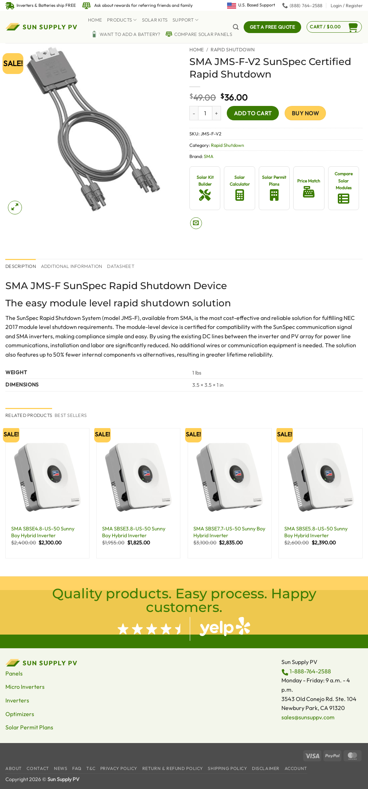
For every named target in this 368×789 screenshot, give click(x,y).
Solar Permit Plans (29, 727)
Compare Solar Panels (198, 34)
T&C (90, 768)
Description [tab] (20, 266)
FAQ (77, 768)
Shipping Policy (227, 768)
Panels (14, 673)
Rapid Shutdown (233, 49)
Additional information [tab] (71, 266)
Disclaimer (266, 768)
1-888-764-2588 (310, 671)
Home (95, 20)
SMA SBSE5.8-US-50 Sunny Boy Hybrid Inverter (316, 532)
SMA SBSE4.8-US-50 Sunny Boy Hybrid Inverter (42, 532)
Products (122, 20)
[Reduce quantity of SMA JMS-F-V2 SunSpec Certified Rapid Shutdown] (193, 113)
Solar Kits (155, 20)
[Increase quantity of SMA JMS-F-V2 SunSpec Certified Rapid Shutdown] (216, 113)
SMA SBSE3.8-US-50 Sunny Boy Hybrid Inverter (133, 532)
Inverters (17, 700)
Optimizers (19, 714)
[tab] (28, 415)
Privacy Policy (119, 768)
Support (185, 20)
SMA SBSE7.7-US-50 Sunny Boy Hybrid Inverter (229, 532)
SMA (208, 156)
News (60, 768)
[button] (347, 5)
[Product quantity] (205, 113)
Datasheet (120, 266)
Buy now (305, 113)
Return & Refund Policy (172, 768)
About (13, 768)
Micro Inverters (25, 686)
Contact (38, 768)
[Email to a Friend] (196, 223)
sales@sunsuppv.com (308, 717)
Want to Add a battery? (125, 34)
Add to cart (253, 113)
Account (296, 768)
